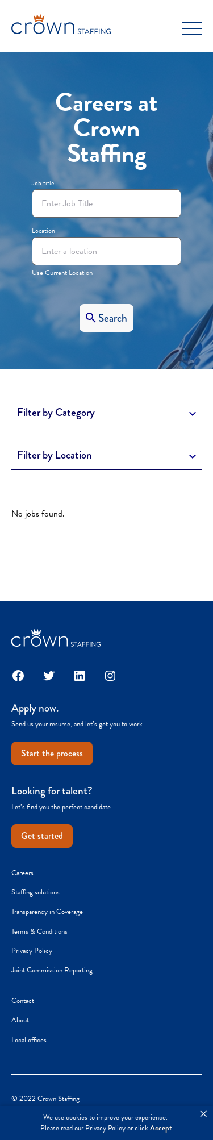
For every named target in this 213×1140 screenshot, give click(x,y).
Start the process (52, 753)
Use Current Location (62, 272)
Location (43, 231)
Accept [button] (161, 1128)
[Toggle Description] (106, 413)
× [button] (203, 1114)
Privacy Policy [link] (105, 1128)
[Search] (106, 318)
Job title (43, 183)
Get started (42, 835)
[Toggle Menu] (192, 28)
